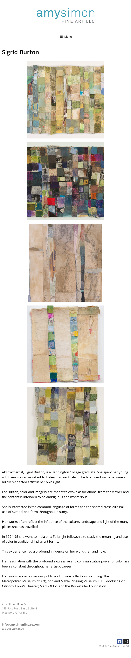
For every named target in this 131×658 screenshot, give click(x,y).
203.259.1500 (15, 628)
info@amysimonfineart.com (21, 624)
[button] (65, 99)
